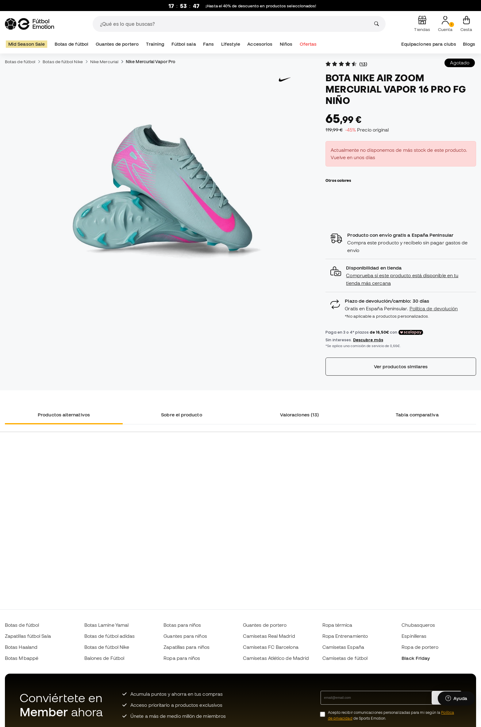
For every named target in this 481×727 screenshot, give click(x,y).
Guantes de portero (117, 44)
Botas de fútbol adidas (109, 636)
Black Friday (416, 658)
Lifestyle (230, 44)
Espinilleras (414, 636)
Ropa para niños (182, 658)
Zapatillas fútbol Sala (28, 636)
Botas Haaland (21, 647)
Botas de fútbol (71, 44)
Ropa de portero (420, 647)
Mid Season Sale (26, 44)
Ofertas (308, 44)
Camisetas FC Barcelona (270, 647)
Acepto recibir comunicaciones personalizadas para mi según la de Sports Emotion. (391, 715)
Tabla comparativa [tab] (417, 414)
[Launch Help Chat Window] (456, 698)
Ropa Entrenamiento (345, 636)
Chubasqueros (418, 625)
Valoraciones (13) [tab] (299, 414)
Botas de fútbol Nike (63, 61)
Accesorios (259, 44)
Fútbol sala (183, 44)
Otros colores (338, 180)
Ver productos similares (401, 366)
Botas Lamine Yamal (106, 625)
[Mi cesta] (466, 24)
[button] (400, 275)
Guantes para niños (185, 636)
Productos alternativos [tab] (64, 414)
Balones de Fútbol (104, 658)
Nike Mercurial (104, 61)
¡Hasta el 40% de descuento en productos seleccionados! (261, 6)
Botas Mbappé (21, 658)
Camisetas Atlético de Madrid (276, 658)
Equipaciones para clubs (428, 44)
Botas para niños (182, 625)
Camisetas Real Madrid (269, 636)
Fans (208, 44)
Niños (286, 44)
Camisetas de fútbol (344, 658)
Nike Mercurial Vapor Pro (150, 61)
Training (155, 44)
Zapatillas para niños (187, 647)
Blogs (469, 44)
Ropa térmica (337, 625)
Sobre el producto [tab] (181, 414)
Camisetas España (343, 647)
